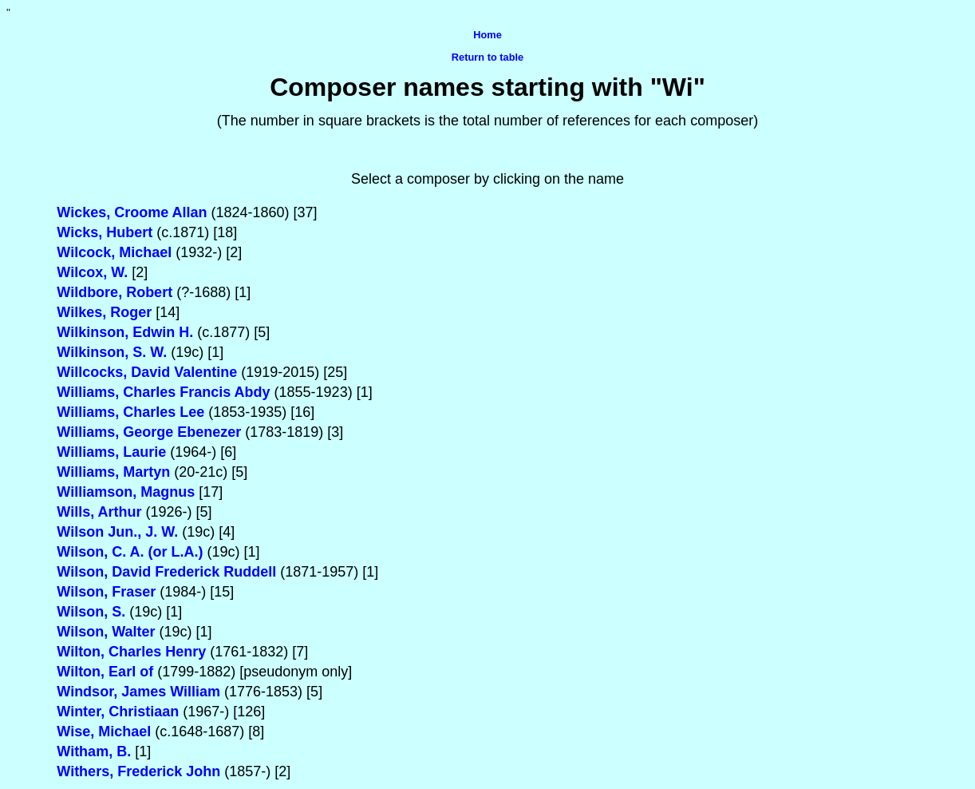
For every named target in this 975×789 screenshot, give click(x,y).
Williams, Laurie (111, 452)
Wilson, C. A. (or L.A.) (130, 552)
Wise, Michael (104, 731)
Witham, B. (94, 751)
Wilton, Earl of (105, 672)
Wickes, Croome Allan (132, 212)
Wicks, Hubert (104, 232)
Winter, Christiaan (118, 712)
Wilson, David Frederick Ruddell (166, 572)
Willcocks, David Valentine (147, 372)
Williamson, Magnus (126, 492)
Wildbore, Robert (114, 292)
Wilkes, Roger (104, 312)
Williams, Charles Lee (130, 412)
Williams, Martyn (113, 472)
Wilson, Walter (106, 632)
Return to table (487, 57)
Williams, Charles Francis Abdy (163, 392)
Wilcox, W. (92, 272)
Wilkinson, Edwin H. (125, 332)
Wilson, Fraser (106, 592)
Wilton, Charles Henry (131, 652)
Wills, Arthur (99, 512)
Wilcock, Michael (114, 252)
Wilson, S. (91, 612)
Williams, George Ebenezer (149, 432)
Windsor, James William (138, 692)
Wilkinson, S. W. (112, 352)
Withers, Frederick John (138, 771)
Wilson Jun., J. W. (117, 532)
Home (487, 35)
